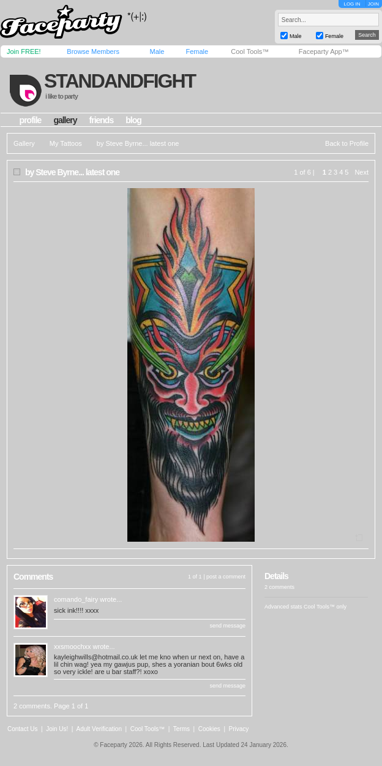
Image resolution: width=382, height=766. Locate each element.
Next (361, 172)
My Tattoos (66, 143)
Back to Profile (347, 143)
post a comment (225, 577)
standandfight (119, 81)
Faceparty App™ (324, 51)
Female (196, 51)
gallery (65, 120)
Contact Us (22, 729)
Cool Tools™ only (325, 607)
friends (101, 120)
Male (156, 51)
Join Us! (57, 729)
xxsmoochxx (72, 646)
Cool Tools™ (250, 51)
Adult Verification (99, 729)
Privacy (239, 729)
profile (31, 120)
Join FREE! (24, 51)
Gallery (24, 143)
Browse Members (93, 51)
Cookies (209, 729)
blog (133, 120)
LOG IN (351, 4)
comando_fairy (76, 599)
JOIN (373, 4)
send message (227, 626)
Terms (181, 729)
